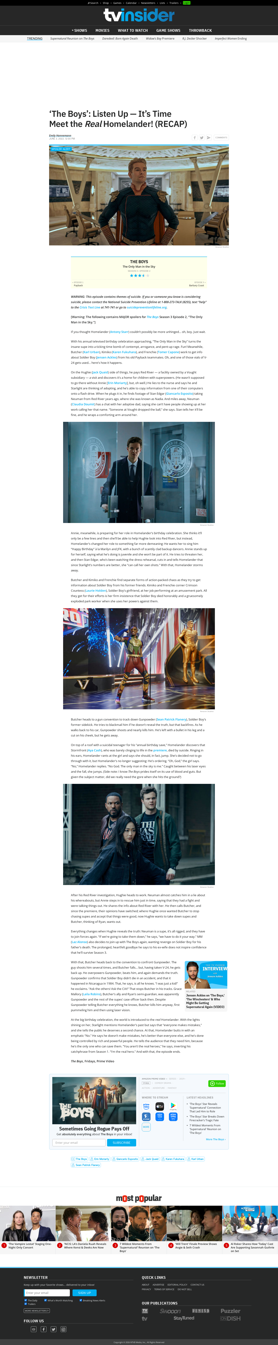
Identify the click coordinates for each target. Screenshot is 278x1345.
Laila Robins (91, 994)
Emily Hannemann (60, 135)
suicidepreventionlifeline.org (147, 307)
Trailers (174, 3)
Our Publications (159, 1303)
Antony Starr (119, 332)
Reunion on (72, 38)
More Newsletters (36, 1311)
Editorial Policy (177, 1284)
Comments (221, 137)
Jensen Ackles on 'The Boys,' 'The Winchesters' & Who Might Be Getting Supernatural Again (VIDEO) (205, 1001)
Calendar (131, 3)
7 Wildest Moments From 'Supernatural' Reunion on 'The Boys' (205, 1129)
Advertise (158, 1284)
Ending (231, 38)
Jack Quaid (100, 372)
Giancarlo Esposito (179, 393)
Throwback (200, 30)
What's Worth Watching (60, 1300)
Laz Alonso (79, 942)
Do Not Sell (185, 1289)
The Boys (139, 261)
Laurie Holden (95, 590)
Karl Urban (91, 352)
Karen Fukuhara (124, 352)
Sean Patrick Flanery (171, 719)
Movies (102, 30)
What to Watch (133, 30)
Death (120, 38)
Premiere (160, 38)
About (145, 1284)
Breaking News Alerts (94, 1300)
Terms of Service (164, 1289)
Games (117, 3)
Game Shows (168, 30)
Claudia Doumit (83, 404)
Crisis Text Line (90, 307)
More (146, 1127)
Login (187, 2)
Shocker (194, 38)
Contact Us (197, 1284)
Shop (106, 3)
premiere (160, 750)
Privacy (146, 1289)
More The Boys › (216, 1139)
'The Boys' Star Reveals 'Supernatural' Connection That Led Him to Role (205, 1107)
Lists (162, 3)
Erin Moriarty (117, 383)
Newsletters (148, 3)
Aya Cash (94, 750)
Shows (80, 30)
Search (94, 3)
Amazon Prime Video (153, 1078)
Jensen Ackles (106, 357)
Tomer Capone (168, 352)
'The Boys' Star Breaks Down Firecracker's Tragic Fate (207, 1118)
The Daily (32, 1300)
